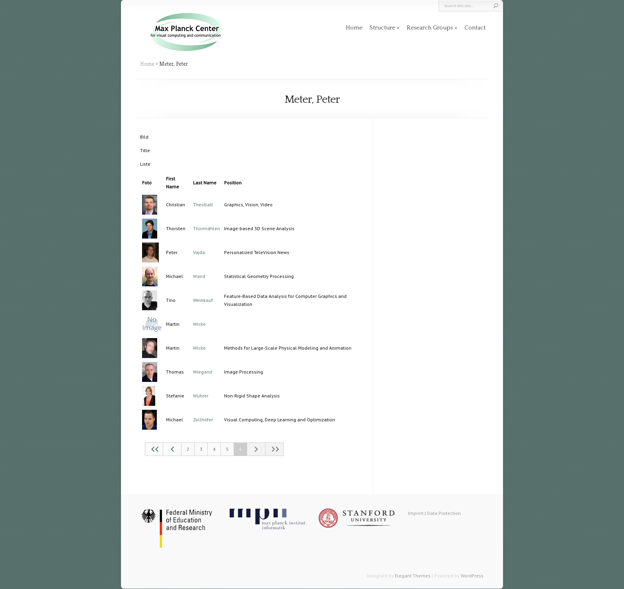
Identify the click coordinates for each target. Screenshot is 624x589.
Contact (475, 27)
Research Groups (430, 27)
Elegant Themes (413, 576)
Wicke (199, 324)
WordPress (472, 576)
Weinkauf (203, 300)
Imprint (415, 513)
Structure (382, 27)
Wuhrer (201, 396)
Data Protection (444, 513)
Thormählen (206, 228)
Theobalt (203, 204)
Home (354, 27)
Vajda (199, 252)
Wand (199, 276)
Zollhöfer (203, 420)
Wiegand (202, 372)
